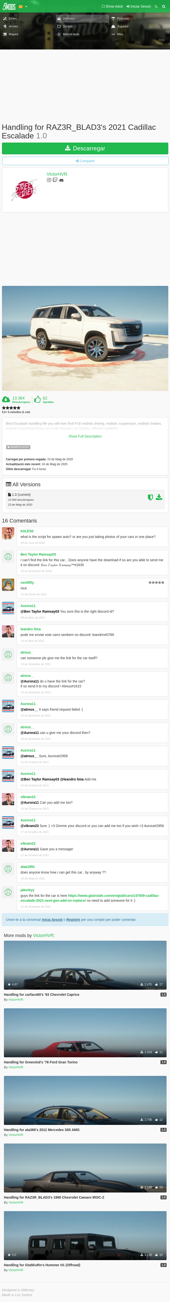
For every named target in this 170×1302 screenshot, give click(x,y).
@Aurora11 (30, 681)
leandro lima (31, 629)
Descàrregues (21, 402)
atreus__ (28, 676)
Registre (73, 920)
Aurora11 (28, 606)
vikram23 (28, 797)
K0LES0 (27, 531)
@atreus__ (29, 709)
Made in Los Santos (17, 1295)
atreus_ (27, 652)
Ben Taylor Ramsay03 (38, 554)
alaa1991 (28, 867)
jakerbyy (27, 890)
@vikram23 (30, 826)
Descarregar (85, 148)
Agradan (48, 402)
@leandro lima (72, 779)
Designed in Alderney (18, 1290)
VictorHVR (57, 174)
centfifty (27, 582)
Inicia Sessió (52, 920)
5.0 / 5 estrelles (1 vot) (16, 412)
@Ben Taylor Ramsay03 (40, 611)
